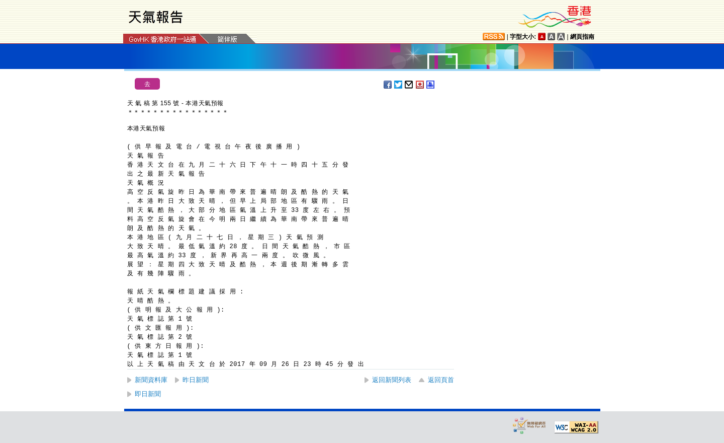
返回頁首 (441, 380)
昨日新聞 (196, 380)
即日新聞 (148, 394)
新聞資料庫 (151, 380)
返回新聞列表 (391, 380)
